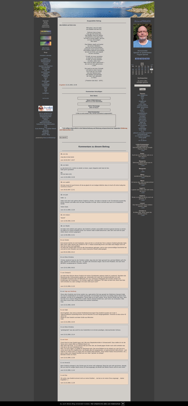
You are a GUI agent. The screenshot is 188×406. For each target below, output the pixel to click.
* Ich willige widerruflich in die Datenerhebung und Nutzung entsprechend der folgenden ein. (93, 131)
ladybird (45, 73)
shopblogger (45, 81)
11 (148, 69)
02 (142, 68)
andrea (45, 58)
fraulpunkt (46, 133)
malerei (142, 127)
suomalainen (45, 84)
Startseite (45, 21)
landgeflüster (46, 75)
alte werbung (142, 121)
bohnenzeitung (45, 61)
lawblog (45, 76)
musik (142, 108)
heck (45, 70)
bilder (142, 96)
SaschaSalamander (46, 115)
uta (46, 91)
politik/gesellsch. (142, 113)
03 (145, 68)
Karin (66, 342)
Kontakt (45, 24)
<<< (132, 64)
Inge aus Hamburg (70, 293)
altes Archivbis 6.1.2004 (45, 48)
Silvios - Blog (46, 134)
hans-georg (45, 69)
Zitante (46, 119)
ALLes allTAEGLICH (45, 113)
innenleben (142, 115)
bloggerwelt (142, 101)
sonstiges (142, 116)
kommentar (142, 118)
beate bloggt (142, 137)
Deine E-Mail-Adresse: (94, 100)
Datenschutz (45, 27)
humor (142, 111)
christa (46, 64)
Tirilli (45, 125)
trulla (45, 90)
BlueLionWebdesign (49, 137)
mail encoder (45, 98)
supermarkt (45, 85)
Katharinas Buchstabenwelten (46, 124)
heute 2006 (142, 130)
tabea (45, 87)
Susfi (45, 127)
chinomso (46, 63)
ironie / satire (142, 104)
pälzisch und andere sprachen (142, 133)
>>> (152, 64)
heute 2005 (142, 124)
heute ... (142, 110)
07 (136, 69)
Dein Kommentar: (94, 112)
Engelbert (62, 85)
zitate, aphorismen (142, 107)
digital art (142, 122)
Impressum (45, 25)
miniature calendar (45, 55)
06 (133, 69)
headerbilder (142, 128)
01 (139, 68)
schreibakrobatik (142, 134)
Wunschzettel (142, 51)
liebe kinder (142, 119)
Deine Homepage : (94, 106)
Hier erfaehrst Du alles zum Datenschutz (105, 404)
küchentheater (45, 72)
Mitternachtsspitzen (46, 122)
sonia (45, 82)
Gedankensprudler (45, 116)
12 (151, 69)
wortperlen (45, 93)
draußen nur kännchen (46, 66)
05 (151, 68)
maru (45, 78)
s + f (142, 139)
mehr (143, 150)
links (142, 98)
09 (142, 69)
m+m (142, 131)
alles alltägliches (142, 95)
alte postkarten (142, 125)
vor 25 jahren (142, 140)
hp (142, 99)
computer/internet (142, 105)
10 (145, 69)
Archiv (46, 22)
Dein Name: (94, 95)
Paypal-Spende (142, 54)
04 (148, 68)
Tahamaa (45, 130)
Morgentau (45, 131)
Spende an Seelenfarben (142, 53)
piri (46, 79)
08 (139, 69)
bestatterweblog (46, 60)
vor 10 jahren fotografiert (142, 136)
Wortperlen (45, 118)
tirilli (45, 88)
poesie (142, 102)
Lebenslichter (46, 121)
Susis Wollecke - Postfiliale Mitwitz (45, 128)
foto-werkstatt (45, 67)
